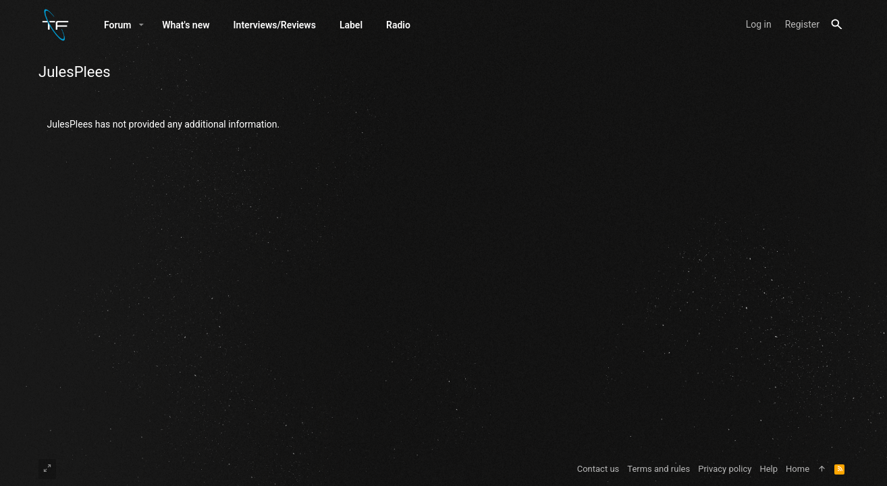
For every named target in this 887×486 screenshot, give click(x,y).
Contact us (598, 469)
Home (797, 469)
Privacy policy (724, 469)
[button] (141, 24)
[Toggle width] (47, 469)
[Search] (837, 24)
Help (768, 469)
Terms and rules (658, 469)
